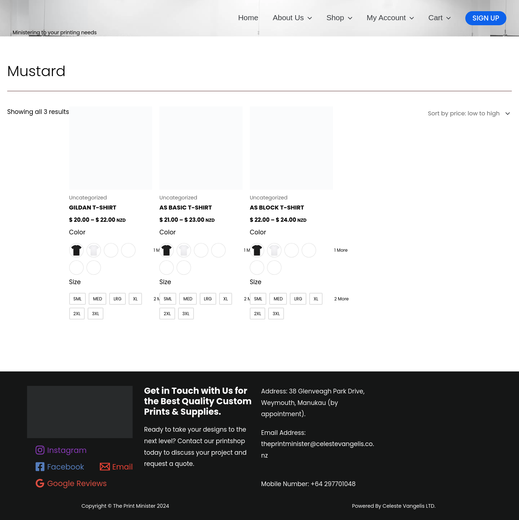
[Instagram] (61, 449)
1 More (338, 250)
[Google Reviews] (71, 483)
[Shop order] (466, 113)
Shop (339, 17)
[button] (308, 17)
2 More (339, 298)
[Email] (116, 466)
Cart (439, 17)
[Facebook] (59, 466)
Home (248, 17)
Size (75, 281)
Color (77, 232)
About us (292, 17)
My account (390, 17)
